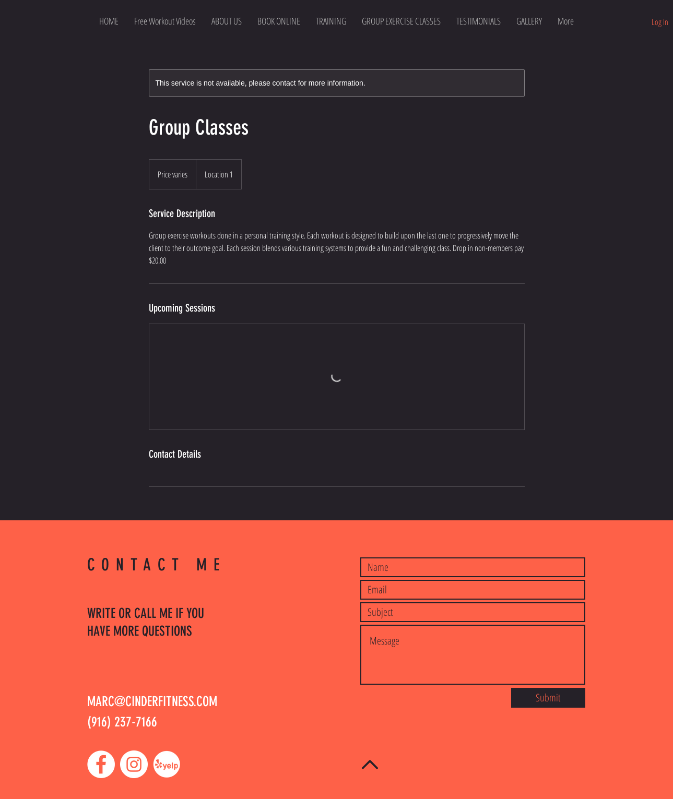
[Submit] (548, 698)
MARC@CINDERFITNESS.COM (152, 702)
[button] (401, 21)
